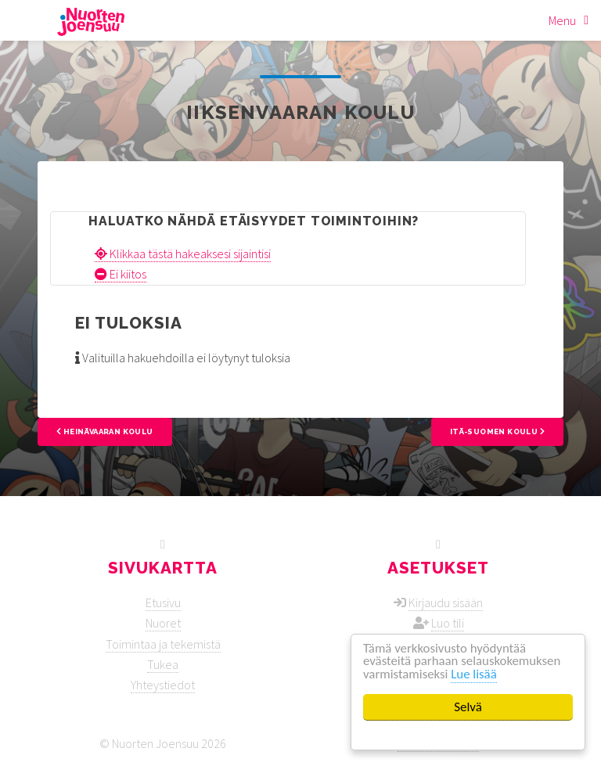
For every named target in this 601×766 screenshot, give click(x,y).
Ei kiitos (120, 274)
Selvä (469, 707)
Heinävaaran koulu (104, 431)
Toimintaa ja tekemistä (163, 644)
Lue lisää (475, 675)
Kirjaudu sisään (445, 602)
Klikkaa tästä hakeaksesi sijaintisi (183, 253)
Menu (562, 20)
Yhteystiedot (163, 684)
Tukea (162, 664)
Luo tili (447, 623)
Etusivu (163, 602)
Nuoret (163, 623)
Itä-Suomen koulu (497, 431)
